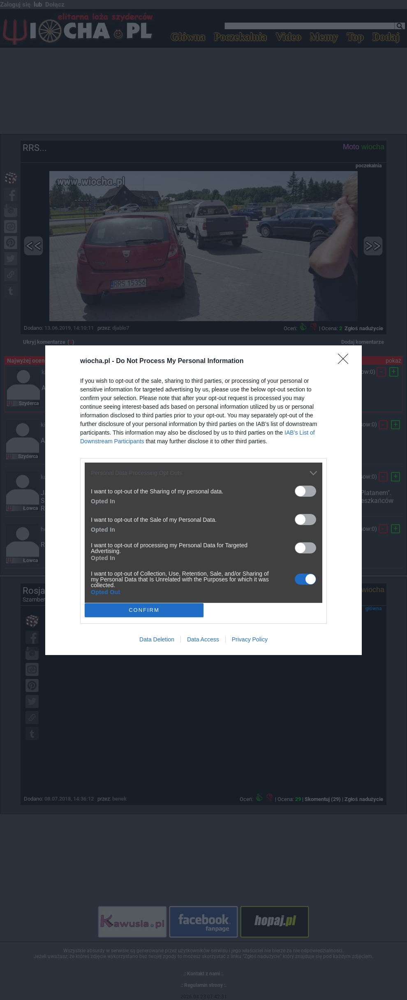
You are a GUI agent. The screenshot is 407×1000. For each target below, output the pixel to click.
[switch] (305, 491)
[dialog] (203, 500)
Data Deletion (156, 639)
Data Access (203, 639)
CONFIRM (144, 609)
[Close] (346, 361)
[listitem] (203, 473)
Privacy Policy (250, 639)
